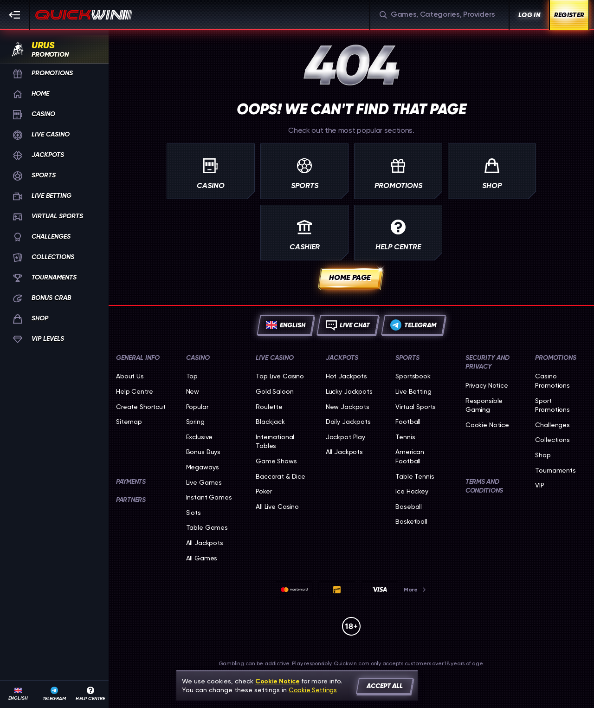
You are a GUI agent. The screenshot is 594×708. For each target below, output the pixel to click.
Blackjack (270, 421)
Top (192, 376)
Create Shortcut (141, 406)
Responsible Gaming (484, 405)
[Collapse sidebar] (15, 15)
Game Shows (276, 461)
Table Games (207, 527)
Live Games (204, 482)
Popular (197, 406)
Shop (542, 455)
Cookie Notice (487, 425)
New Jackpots (347, 406)
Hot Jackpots (346, 376)
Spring (195, 421)
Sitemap (129, 421)
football (407, 421)
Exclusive (199, 437)
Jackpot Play (345, 437)
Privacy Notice (486, 385)
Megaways (202, 467)
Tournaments (555, 470)
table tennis (414, 476)
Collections (552, 439)
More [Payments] (415, 589)
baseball (408, 506)
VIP (539, 485)
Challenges (552, 425)
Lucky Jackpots (349, 391)
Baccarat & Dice (280, 476)
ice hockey (411, 491)
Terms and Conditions (484, 486)
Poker (263, 491)
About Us (130, 376)
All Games (202, 558)
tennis (405, 437)
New (193, 391)
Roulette (269, 406)
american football (409, 456)
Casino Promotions (552, 380)
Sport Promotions (552, 405)
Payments (131, 482)
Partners (131, 500)
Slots (193, 512)
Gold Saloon (274, 391)
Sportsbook (413, 376)
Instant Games (209, 497)
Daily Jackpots (348, 421)
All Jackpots (204, 542)
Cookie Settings (313, 690)
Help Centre (134, 391)
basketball (411, 521)
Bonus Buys (203, 451)
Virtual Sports (415, 406)
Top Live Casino (280, 376)
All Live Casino (277, 506)
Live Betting (413, 391)
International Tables (275, 441)
